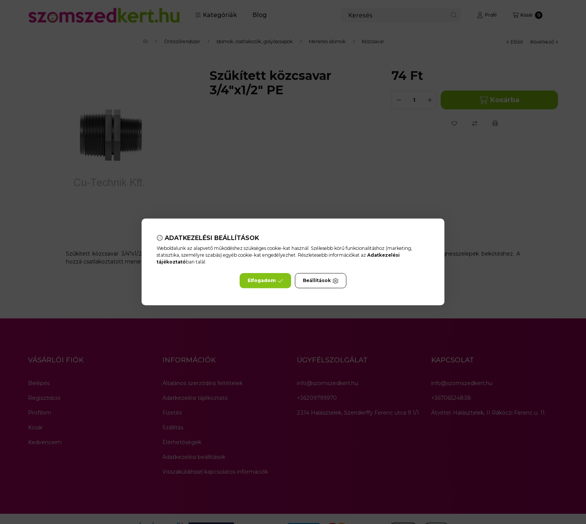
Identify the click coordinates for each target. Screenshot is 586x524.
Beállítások (320, 281)
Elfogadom (265, 281)
